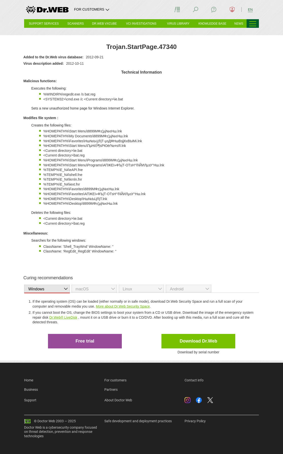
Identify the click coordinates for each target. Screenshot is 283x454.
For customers (115, 380)
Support (30, 400)
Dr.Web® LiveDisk (63, 317)
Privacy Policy (195, 421)
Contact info (194, 380)
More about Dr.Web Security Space (123, 306)
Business (31, 389)
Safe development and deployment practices (138, 421)
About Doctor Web (118, 400)
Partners (111, 389)
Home (28, 380)
